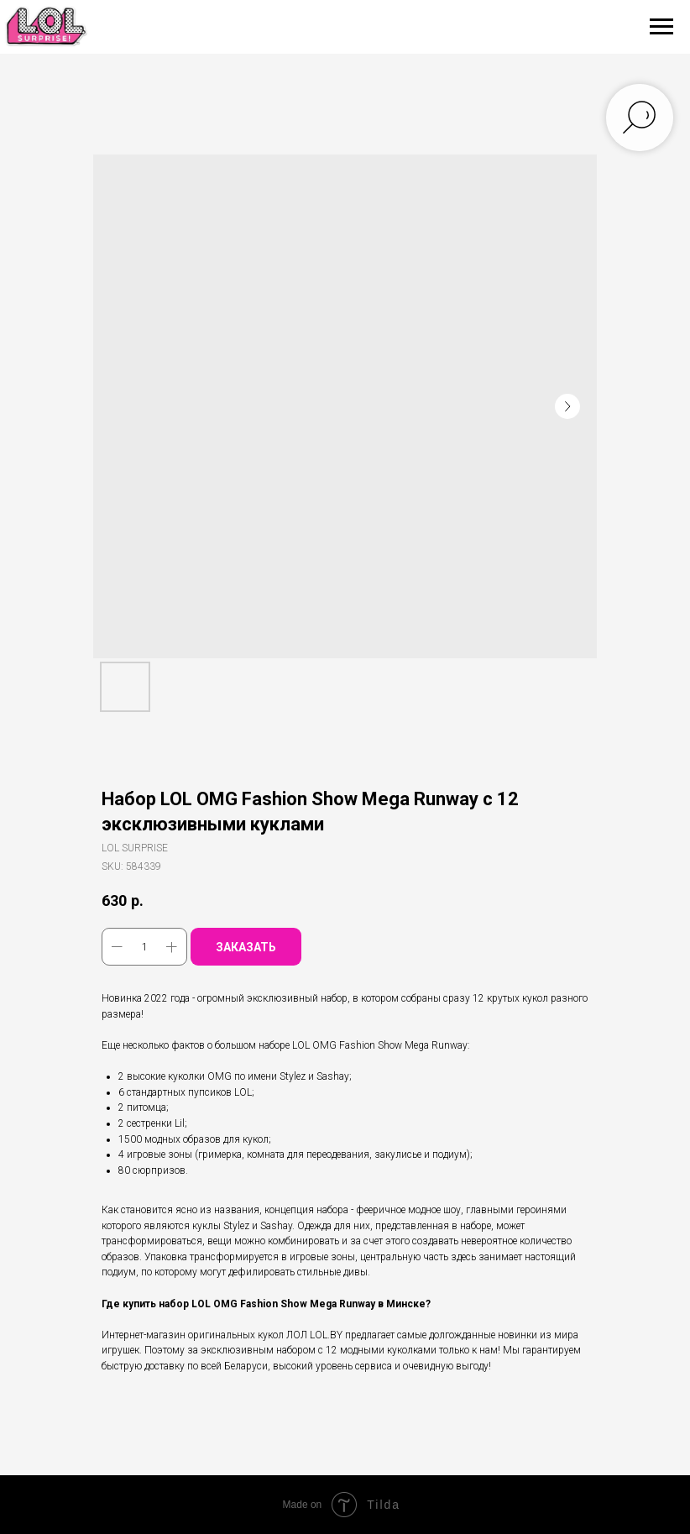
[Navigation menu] (661, 26)
